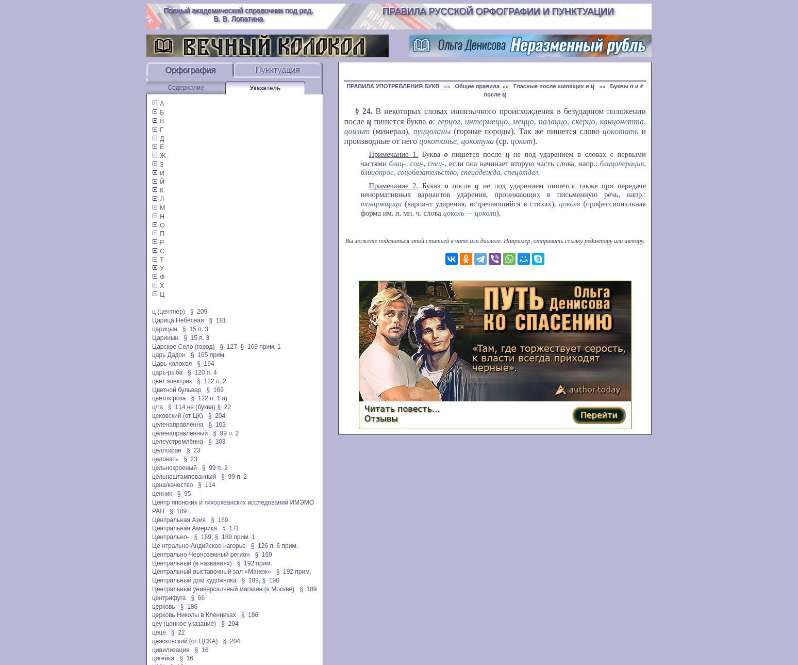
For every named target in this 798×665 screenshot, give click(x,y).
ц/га (157, 407)
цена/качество (172, 485)
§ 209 (198, 311)
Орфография (190, 70)
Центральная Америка (184, 528)
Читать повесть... (402, 409)
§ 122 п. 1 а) (209, 398)
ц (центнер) (168, 311)
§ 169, (203, 537)
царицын (164, 329)
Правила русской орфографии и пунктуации (498, 11)
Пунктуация (277, 70)
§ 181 (217, 320)
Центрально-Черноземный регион (201, 554)
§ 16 (202, 650)
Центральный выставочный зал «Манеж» (211, 571)
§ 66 (198, 598)
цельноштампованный (184, 476)
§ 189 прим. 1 (235, 537)
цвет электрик (172, 381)
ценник (162, 493)
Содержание (186, 87)
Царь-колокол (172, 363)
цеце (159, 632)
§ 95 (184, 493)
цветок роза (169, 398)
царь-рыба (167, 372)
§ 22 (224, 407)
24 (366, 111)
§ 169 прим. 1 (261, 346)
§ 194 (205, 363)
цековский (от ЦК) (177, 415)
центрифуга (169, 598)
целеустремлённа (177, 441)
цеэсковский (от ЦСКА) (185, 641)
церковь (163, 606)
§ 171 (230, 528)
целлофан (166, 450)
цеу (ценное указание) (184, 623)
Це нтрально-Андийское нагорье (199, 545)
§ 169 (214, 390)
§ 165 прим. (208, 355)
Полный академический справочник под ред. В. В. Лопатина (238, 14)
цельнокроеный (174, 468)
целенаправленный (180, 433)
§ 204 (216, 415)
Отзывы (381, 419)
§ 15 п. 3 (195, 329)
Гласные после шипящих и (554, 86)
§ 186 (188, 606)
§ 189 (178, 511)
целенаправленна (178, 424)
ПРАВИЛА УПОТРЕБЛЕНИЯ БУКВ (393, 86)
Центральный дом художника (194, 580)
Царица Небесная (178, 320)
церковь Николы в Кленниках (194, 615)
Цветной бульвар (176, 390)
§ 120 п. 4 (202, 372)
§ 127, (229, 346)
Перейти (599, 415)
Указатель (265, 88)
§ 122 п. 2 (211, 381)
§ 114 (206, 485)
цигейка (163, 658)
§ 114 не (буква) (191, 407)
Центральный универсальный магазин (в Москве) (223, 589)
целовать (165, 459)
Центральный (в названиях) (192, 563)
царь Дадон (169, 355)
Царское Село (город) (183, 346)
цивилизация (171, 650)
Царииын (165, 338)
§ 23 (194, 450)
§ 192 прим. (254, 563)
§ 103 (217, 424)
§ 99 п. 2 (226, 433)
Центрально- (170, 537)
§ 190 (270, 580)
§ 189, (251, 580)
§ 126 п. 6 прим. (274, 545)
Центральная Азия (179, 520)
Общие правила (477, 86)
